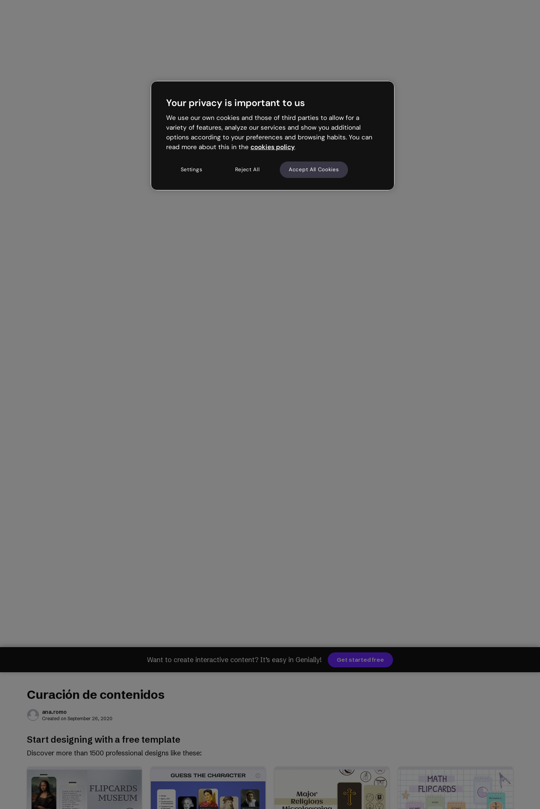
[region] (272, 135)
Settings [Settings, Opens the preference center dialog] (191, 169)
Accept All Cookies (314, 169)
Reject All (247, 169)
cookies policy (272, 147)
